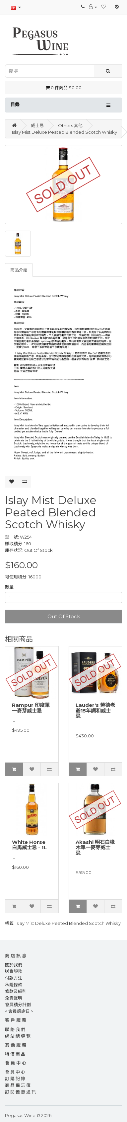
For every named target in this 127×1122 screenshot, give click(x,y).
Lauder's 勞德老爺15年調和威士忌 (95, 710)
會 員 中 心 (15, 1072)
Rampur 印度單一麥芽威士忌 (31, 708)
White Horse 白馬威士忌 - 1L (29, 845)
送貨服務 (13, 971)
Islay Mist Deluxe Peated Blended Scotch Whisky (64, 132)
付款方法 (13, 978)
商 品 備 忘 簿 (18, 1085)
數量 (9, 586)
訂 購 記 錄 (15, 1078)
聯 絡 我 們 (15, 1029)
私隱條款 (13, 984)
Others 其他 (70, 125)
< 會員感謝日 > (19, 1011)
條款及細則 (16, 991)
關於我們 (13, 964)
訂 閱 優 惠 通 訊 (20, 1091)
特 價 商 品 (15, 1054)
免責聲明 (13, 998)
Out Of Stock (63, 616)
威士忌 (37, 125)
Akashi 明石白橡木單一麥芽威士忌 (95, 847)
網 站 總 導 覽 (18, 1036)
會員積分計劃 (18, 1004)
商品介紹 (19, 269)
